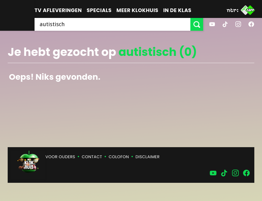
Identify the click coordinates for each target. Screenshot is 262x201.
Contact (92, 157)
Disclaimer (148, 157)
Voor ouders (60, 157)
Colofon (119, 157)
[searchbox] (112, 24)
